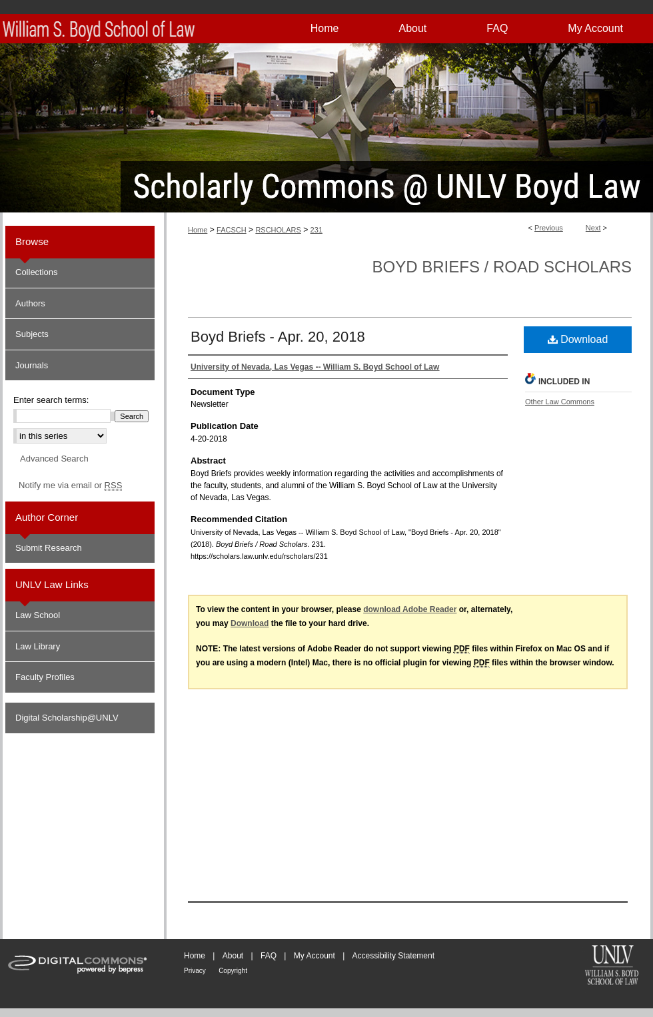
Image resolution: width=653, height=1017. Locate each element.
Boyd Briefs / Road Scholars (502, 267)
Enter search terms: (51, 400)
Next (593, 228)
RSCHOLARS (278, 230)
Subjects (32, 334)
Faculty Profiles (45, 677)
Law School (37, 615)
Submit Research (48, 548)
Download (578, 339)
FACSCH (232, 230)
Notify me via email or (70, 485)
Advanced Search (54, 459)
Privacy (195, 970)
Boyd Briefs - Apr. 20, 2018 (278, 336)
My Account (314, 955)
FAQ (269, 955)
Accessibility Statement (393, 955)
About (233, 955)
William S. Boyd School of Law (611, 966)
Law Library (37, 646)
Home (197, 230)
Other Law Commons (559, 402)
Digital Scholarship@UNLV (67, 718)
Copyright (233, 970)
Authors (30, 303)
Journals (31, 365)
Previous (548, 228)
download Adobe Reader (409, 609)
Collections (36, 272)
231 (317, 230)
